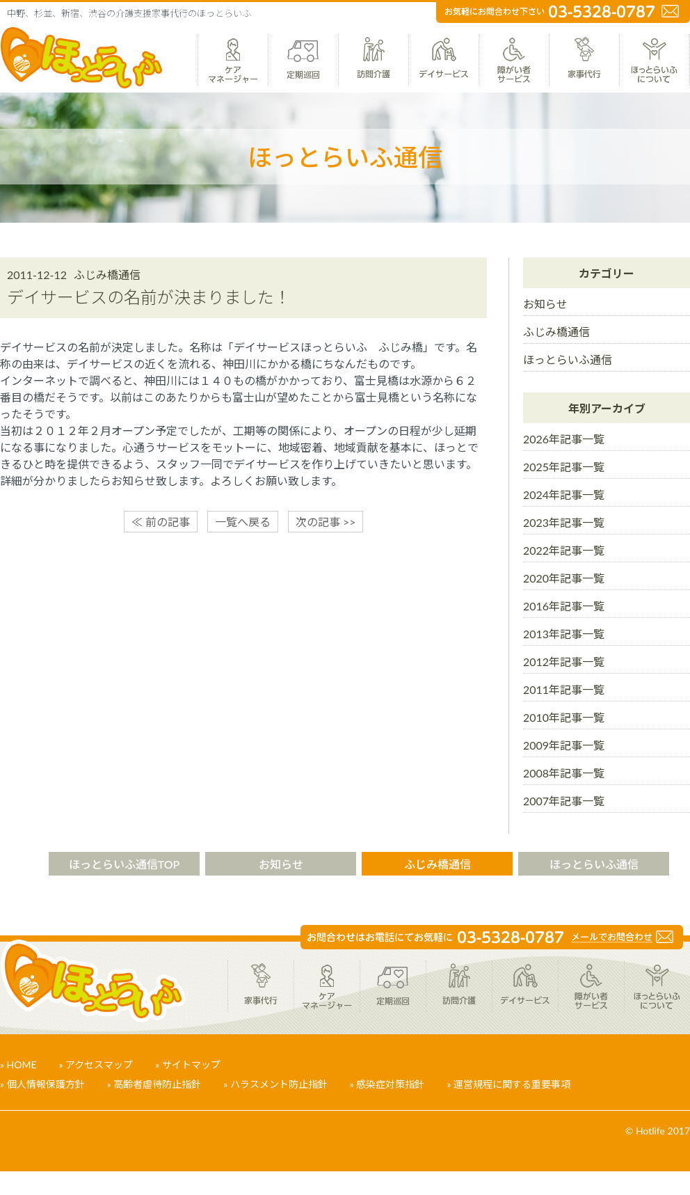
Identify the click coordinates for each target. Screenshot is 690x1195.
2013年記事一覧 (563, 633)
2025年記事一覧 (563, 466)
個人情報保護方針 (46, 1084)
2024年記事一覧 (563, 494)
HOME (22, 1064)
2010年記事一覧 (563, 717)
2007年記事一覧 (563, 800)
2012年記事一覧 (563, 661)
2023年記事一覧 (563, 522)
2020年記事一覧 (563, 578)
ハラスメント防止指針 (279, 1084)
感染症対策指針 (390, 1084)
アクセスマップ (99, 1064)
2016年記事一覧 (563, 605)
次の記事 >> (326, 521)
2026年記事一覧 (563, 438)
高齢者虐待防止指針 (157, 1084)
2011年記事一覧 (563, 689)
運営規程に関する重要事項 (512, 1084)
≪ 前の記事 (160, 521)
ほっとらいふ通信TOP (124, 864)
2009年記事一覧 (563, 745)
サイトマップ (191, 1064)
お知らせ (545, 303)
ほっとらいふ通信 (567, 359)
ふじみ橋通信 (556, 331)
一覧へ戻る (243, 521)
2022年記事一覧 (563, 550)
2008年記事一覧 (563, 772)
